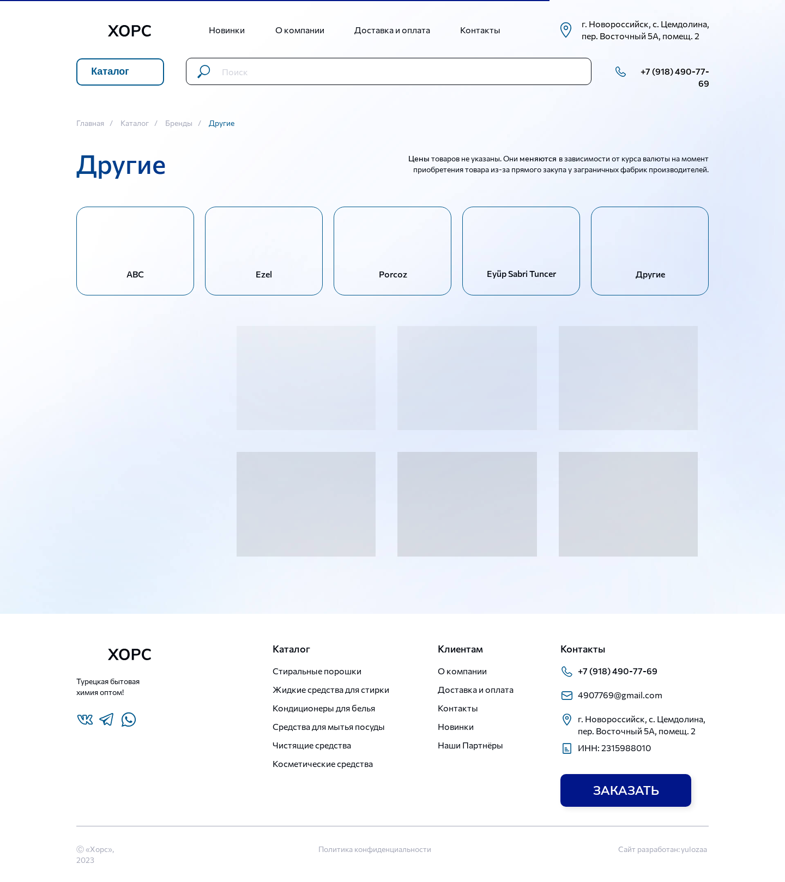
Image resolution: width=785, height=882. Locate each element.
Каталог (134, 123)
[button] (625, 790)
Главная (90, 123)
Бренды (178, 123)
